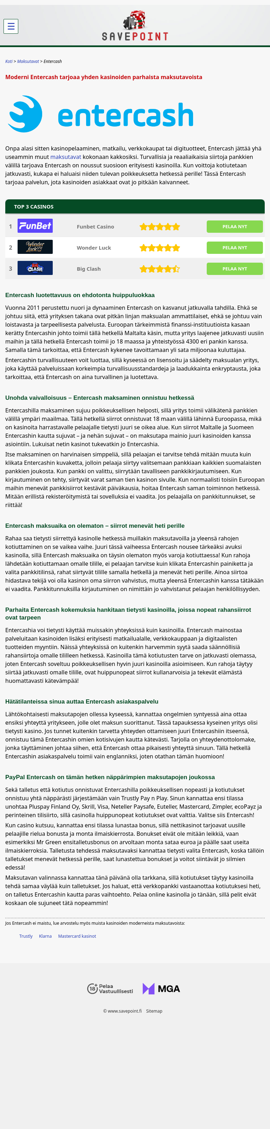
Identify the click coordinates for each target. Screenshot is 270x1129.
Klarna (45, 936)
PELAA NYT (235, 226)
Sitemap (154, 1011)
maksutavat (65, 157)
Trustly (26, 936)
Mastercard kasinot (77, 936)
